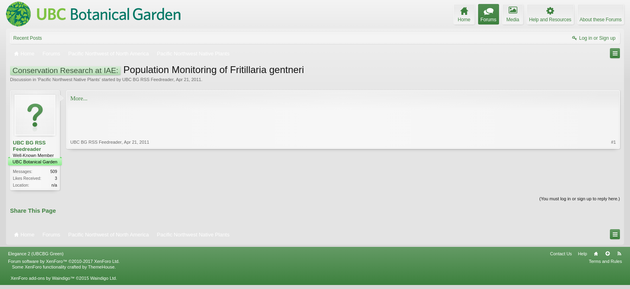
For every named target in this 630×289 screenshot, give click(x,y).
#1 (613, 142)
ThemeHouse (101, 267)
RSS (619, 253)
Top (607, 253)
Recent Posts (27, 38)
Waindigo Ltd (103, 278)
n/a (54, 185)
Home (596, 253)
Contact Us (561, 253)
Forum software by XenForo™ (64, 261)
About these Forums (601, 19)
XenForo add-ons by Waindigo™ (42, 278)
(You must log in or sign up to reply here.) (579, 198)
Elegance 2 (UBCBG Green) (35, 253)
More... (79, 98)
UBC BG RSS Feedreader (148, 79)
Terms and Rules (605, 261)
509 (53, 171)
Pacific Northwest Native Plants (69, 79)
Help (582, 253)
